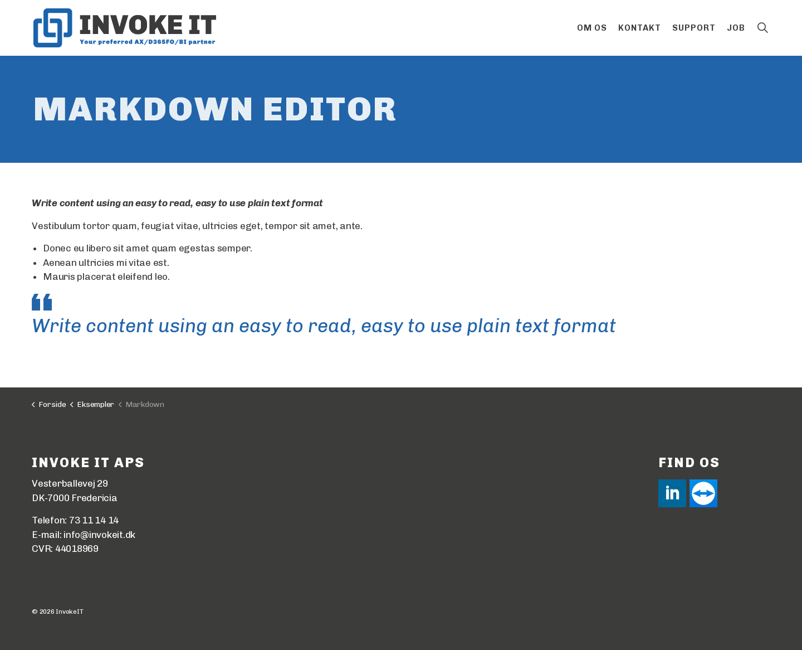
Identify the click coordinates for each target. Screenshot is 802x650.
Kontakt (639, 28)
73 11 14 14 (94, 520)
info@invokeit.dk (99, 534)
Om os (592, 28)
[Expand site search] (762, 28)
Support (694, 28)
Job (736, 28)
